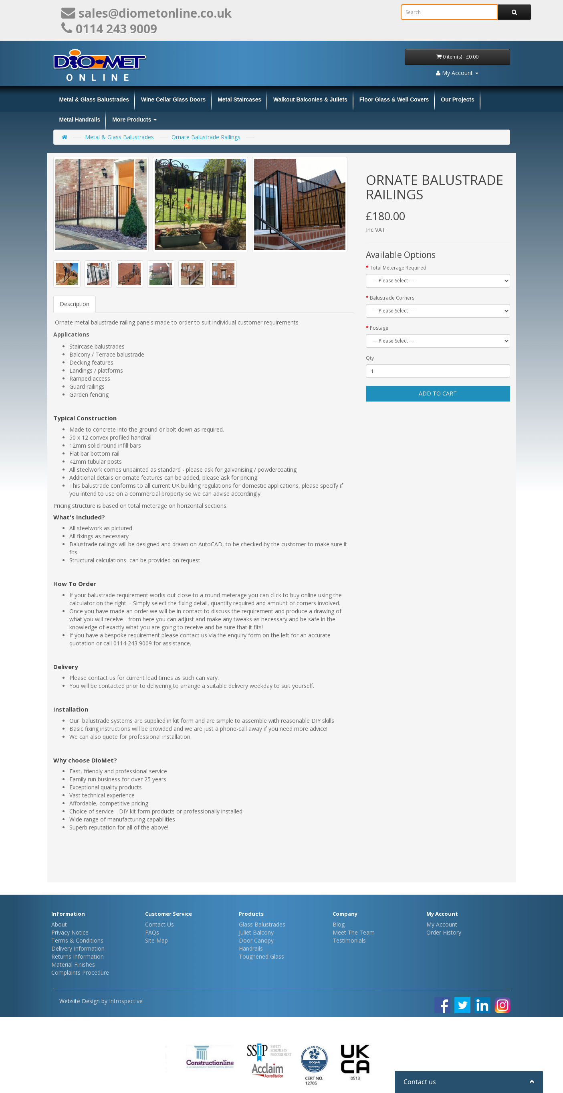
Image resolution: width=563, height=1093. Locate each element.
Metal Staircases (239, 99)
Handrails (251, 948)
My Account (441, 924)
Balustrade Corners (392, 297)
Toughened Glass (261, 956)
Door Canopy (256, 940)
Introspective (126, 1001)
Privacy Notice (70, 932)
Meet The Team (354, 932)
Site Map (156, 940)
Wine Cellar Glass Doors (173, 99)
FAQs (152, 932)
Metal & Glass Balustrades (94, 99)
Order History (443, 932)
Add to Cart (438, 393)
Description (74, 304)
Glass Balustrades (262, 924)
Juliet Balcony (256, 932)
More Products (134, 119)
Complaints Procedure (80, 972)
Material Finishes (73, 964)
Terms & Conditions (77, 940)
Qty (370, 358)
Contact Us (159, 924)
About (59, 924)
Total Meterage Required (398, 267)
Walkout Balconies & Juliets (310, 99)
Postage (379, 327)
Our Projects (457, 99)
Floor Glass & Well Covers (394, 99)
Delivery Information (78, 948)
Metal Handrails (80, 119)
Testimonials (349, 940)
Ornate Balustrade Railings (206, 137)
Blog (339, 924)
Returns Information (77, 956)
